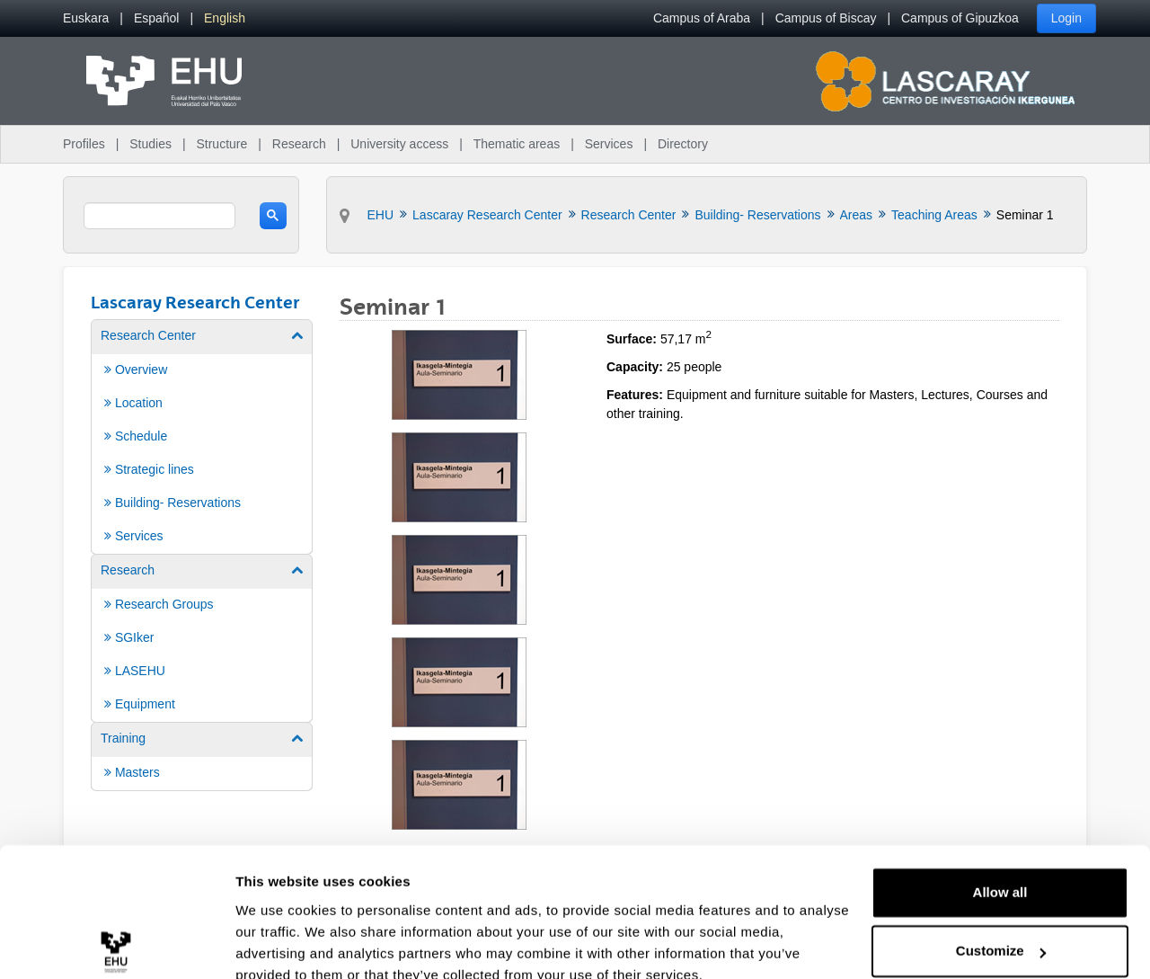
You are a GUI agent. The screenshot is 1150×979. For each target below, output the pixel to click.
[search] (159, 215)
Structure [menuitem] (221, 144)
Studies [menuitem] (150, 144)
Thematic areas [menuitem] (516, 144)
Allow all (1000, 811)
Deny (1000, 929)
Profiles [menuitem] (84, 144)
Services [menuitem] (609, 144)
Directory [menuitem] (683, 144)
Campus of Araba (701, 18)
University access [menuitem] (399, 144)
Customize (1001, 869)
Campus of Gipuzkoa (960, 18)
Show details (277, 943)
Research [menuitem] (299, 144)
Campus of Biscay (826, 18)
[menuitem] (86, 18)
